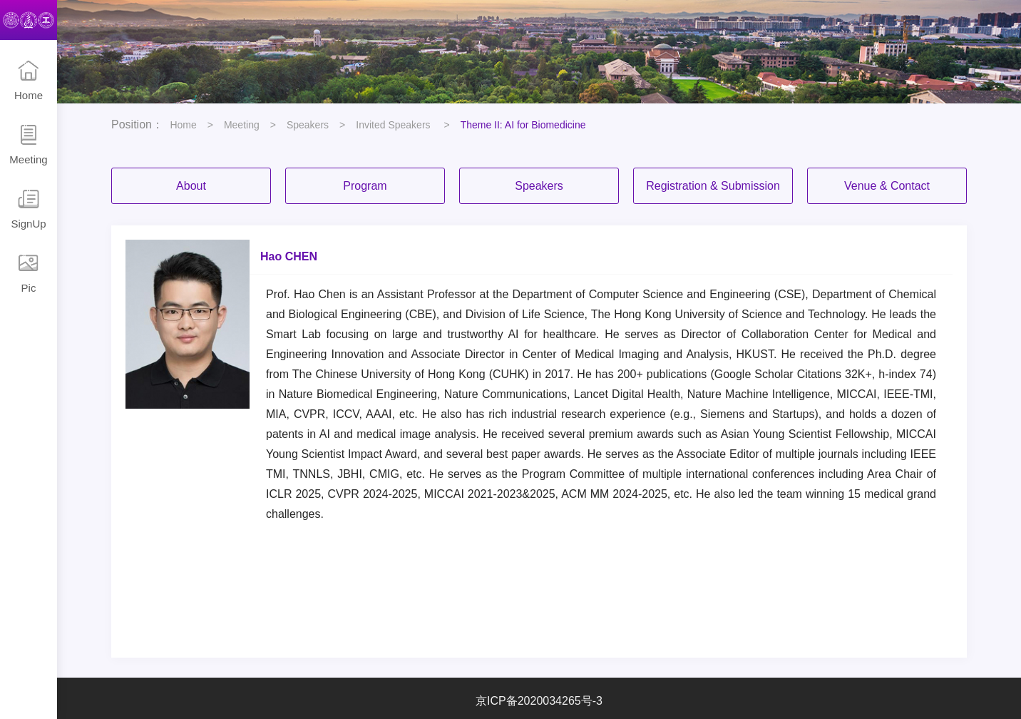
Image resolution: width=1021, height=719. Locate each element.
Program (364, 186)
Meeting (28, 144)
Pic (28, 273)
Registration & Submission (713, 186)
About (191, 186)
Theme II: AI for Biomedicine (523, 125)
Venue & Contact (887, 186)
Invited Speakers (394, 125)
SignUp (28, 209)
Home (28, 80)
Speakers (308, 125)
